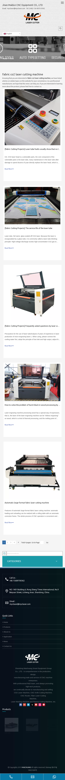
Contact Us (7, 646)
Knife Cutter (6, 719)
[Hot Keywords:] (60, 28)
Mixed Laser (6, 758)
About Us (6, 632)
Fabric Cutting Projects (14, 149)
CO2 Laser (5, 751)
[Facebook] (20, 704)
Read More (9, 169)
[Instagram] (39, 704)
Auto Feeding (7, 727)
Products (6, 627)
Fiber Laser (6, 735)
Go (47, 542)
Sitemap (48, 767)
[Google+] (24, 704)
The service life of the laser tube (38, 228)
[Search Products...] (35, 553)
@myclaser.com (24, 604)
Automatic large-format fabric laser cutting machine (27, 503)
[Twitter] (32, 704)
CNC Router (6, 743)
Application (7, 637)
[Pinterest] (43, 704)
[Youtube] (36, 704)
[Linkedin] (28, 704)
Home (5, 622)
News (5, 641)
